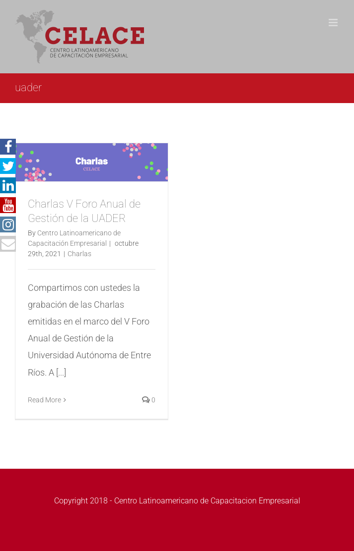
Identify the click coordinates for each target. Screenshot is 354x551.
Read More (44, 400)
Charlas (79, 254)
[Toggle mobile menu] (334, 22)
